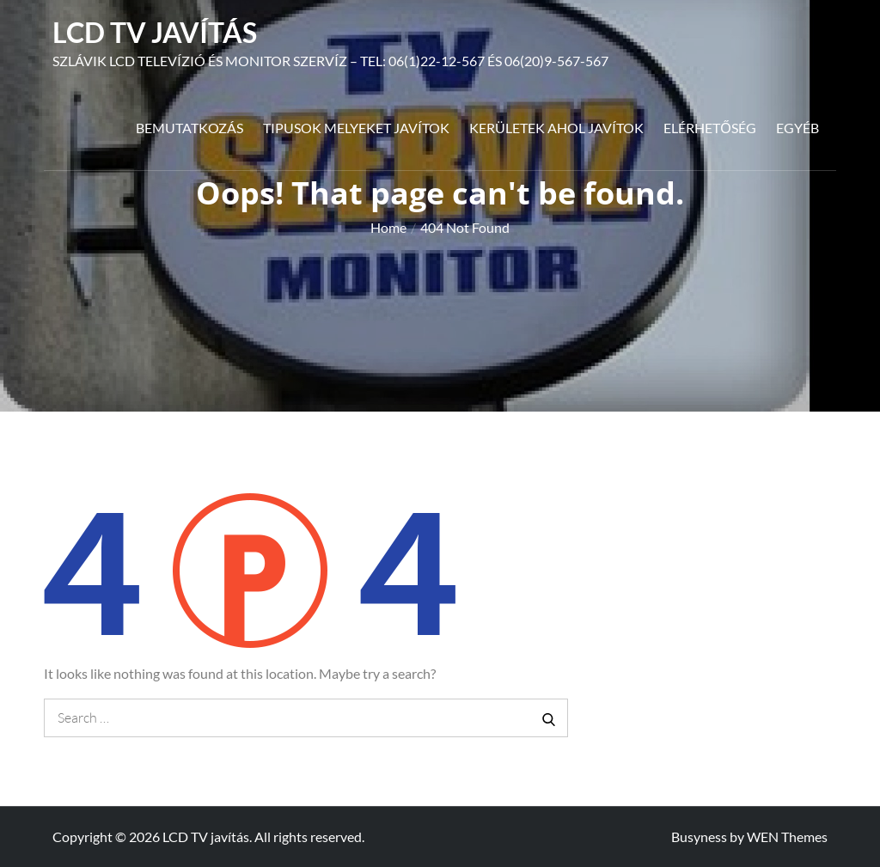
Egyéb (797, 127)
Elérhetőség (709, 127)
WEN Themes (787, 836)
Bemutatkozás (189, 127)
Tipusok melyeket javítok (356, 127)
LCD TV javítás (154, 32)
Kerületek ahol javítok (556, 127)
